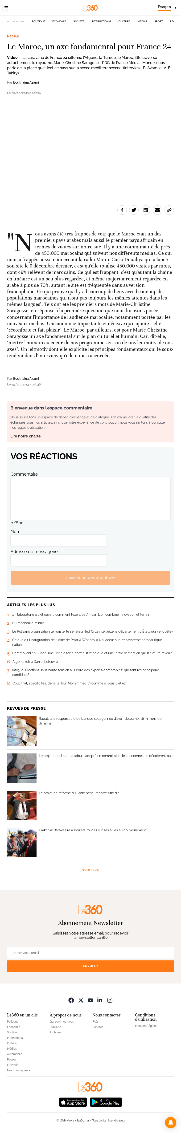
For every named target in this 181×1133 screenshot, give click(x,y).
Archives (55, 1032)
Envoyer (90, 966)
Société (78, 21)
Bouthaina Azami (26, 82)
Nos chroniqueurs (18, 1070)
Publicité (55, 1027)
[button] (170, 1122)
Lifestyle (12, 1065)
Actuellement (16, 21)
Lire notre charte (25, 436)
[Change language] (167, 8)
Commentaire (24, 474)
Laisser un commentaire (90, 577)
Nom (16, 531)
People (11, 1059)
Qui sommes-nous (62, 1021)
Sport (158, 21)
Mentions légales (146, 1026)
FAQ (95, 1021)
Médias (142, 21)
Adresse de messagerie (34, 551)
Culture (124, 21)
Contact (97, 1027)
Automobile (14, 1054)
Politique (38, 21)
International (101, 21)
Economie (59, 21)
